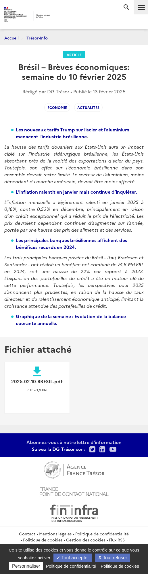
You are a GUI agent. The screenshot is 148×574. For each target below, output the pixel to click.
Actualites (88, 107)
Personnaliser (26, 566)
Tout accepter (72, 557)
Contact (27, 534)
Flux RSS (117, 540)
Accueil (11, 38)
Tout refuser (112, 557)
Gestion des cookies (85, 540)
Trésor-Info (37, 38)
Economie (57, 107)
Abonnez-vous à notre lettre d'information (74, 442)
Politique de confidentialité (102, 534)
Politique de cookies (42, 540)
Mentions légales (55, 534)
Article (74, 54)
